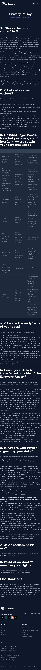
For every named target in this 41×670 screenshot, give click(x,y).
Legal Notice (13, 666)
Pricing (3, 630)
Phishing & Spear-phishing (28, 628)
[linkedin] (25, 613)
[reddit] (35, 613)
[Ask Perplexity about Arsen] (6, 617)
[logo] (8, 3)
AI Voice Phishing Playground (9, 660)
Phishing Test (5, 637)
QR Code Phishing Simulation (9, 650)
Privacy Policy (4, 666)
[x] (28, 613)
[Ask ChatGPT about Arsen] (2, 617)
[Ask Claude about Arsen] (12, 617)
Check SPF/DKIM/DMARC (8, 646)
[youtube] (32, 613)
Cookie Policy (11, 555)
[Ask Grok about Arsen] (9, 617)
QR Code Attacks (26, 634)
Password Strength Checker (9, 653)
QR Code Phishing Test (7, 648)
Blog (2, 632)
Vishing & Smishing (27, 636)
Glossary (3, 634)
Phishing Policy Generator (8, 657)
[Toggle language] (33, 3)
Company (4, 628)
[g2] (39, 613)
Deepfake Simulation (27, 639)
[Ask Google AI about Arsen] (15, 617)
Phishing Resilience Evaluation (10, 655)
